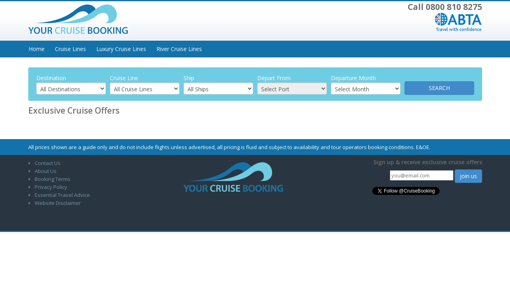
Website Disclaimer (58, 202)
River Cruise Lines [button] (179, 49)
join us (468, 176)
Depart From (274, 78)
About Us (46, 171)
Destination (51, 78)
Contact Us (48, 163)
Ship (189, 78)
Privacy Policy (51, 187)
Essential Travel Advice (62, 195)
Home (37, 49)
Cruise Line (124, 78)
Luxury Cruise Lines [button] (121, 49)
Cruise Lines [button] (70, 49)
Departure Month (353, 78)
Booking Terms (52, 179)
